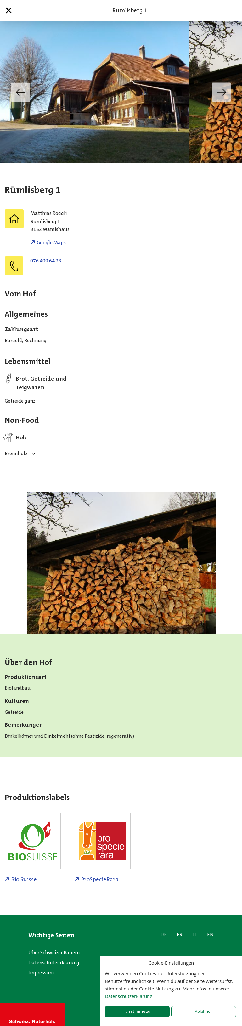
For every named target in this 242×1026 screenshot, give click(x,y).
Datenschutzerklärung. (129, 996)
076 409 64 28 (45, 260)
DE (163, 934)
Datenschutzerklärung (53, 962)
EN (210, 934)
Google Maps (51, 242)
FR (179, 934)
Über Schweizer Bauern (54, 952)
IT (194, 934)
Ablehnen (204, 1011)
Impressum (41, 972)
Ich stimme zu (137, 1011)
